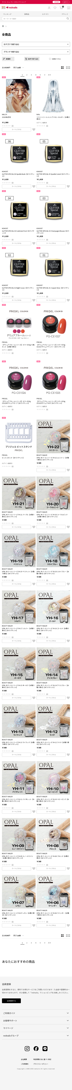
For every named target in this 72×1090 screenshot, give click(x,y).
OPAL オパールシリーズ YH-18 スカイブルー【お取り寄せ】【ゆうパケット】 (53, 572)
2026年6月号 (6, 117)
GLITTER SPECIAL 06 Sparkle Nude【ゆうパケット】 (18, 175)
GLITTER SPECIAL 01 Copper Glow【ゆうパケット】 (53, 289)
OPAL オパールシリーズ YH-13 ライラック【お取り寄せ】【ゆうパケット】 (18, 743)
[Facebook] (36, 1048)
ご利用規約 (24, 1064)
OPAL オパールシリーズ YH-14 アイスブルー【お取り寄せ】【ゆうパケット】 (53, 686)
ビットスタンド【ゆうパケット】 (13, 458)
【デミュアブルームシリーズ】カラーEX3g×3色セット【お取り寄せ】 (18, 346)
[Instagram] (27, 1048)
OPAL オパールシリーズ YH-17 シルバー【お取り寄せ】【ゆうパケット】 (18, 629)
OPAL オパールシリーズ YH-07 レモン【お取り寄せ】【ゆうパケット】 (18, 914)
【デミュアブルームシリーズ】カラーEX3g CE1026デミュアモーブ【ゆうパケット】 (16, 402)
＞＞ (49, 75)
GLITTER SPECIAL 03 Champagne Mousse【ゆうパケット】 (53, 232)
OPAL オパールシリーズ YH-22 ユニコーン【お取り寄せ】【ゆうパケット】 (53, 459)
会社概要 (24, 1059)
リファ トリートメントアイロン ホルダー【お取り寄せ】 (53, 118)
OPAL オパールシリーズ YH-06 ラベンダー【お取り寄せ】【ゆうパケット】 (53, 914)
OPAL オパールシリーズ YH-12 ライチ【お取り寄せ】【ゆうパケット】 (53, 743)
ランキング (7, 14)
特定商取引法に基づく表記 (42, 1059)
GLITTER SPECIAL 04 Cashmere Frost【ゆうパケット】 (18, 232)
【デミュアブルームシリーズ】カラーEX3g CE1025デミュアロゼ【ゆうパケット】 (51, 402)
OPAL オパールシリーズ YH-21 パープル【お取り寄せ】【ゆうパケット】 (18, 515)
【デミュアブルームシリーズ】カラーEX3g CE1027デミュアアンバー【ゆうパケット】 (51, 346)
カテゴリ (45, 14)
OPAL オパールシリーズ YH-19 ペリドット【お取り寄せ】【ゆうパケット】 (18, 572)
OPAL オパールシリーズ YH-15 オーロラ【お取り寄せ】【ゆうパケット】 (18, 686)
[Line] (45, 1048)
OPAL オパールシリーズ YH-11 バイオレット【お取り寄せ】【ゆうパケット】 (18, 800)
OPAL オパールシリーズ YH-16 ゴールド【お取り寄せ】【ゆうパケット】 (53, 629)
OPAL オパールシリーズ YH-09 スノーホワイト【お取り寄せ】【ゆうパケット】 (17, 857)
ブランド (65, 14)
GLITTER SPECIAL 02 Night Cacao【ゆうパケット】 (18, 289)
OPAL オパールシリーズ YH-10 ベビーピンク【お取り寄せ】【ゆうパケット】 (53, 800)
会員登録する (11, 1001)
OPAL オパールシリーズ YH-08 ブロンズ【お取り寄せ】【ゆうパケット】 (53, 857)
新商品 (26, 14)
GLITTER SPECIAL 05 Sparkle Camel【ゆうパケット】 (53, 175)
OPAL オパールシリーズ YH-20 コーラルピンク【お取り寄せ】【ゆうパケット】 (52, 515)
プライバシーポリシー (40, 1064)
